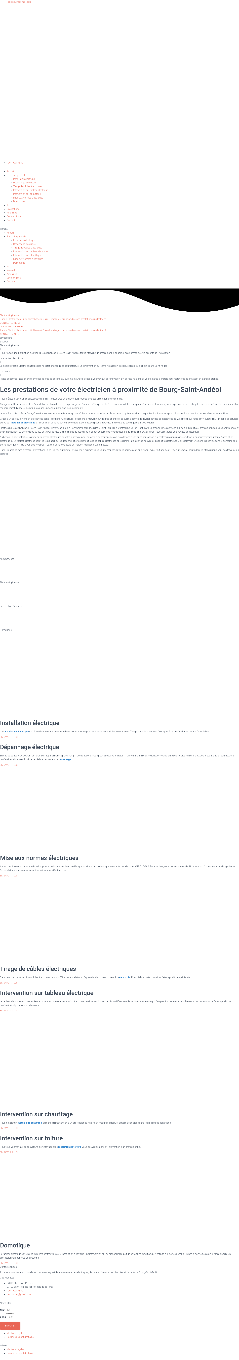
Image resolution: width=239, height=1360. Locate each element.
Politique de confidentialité (20, 1337)
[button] (119, 229)
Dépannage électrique (24, 182)
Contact (11, 220)
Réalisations (13, 209)
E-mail (3, 1317)
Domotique (19, 201)
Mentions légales (15, 1333)
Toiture (10, 205)
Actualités (12, 212)
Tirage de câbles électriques (27, 186)
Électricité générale (16, 175)
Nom (2, 1310)
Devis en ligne (14, 216)
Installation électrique (24, 179)
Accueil (10, 171)
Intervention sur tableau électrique (30, 190)
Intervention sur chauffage (27, 194)
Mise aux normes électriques (28, 197)
